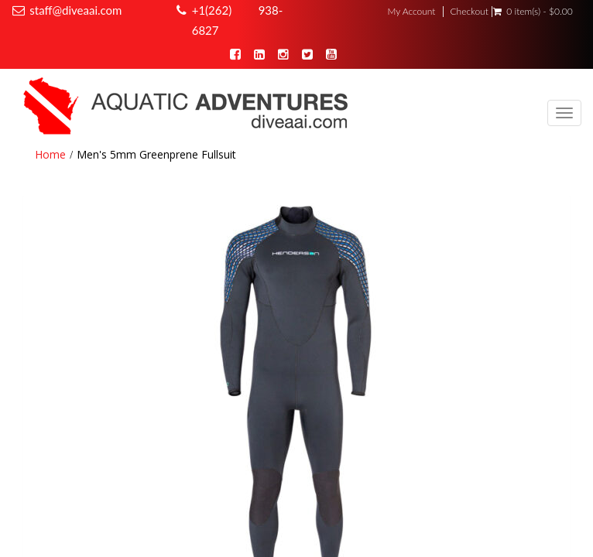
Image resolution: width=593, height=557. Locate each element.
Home (50, 154)
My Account (411, 11)
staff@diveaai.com (75, 10)
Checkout (469, 11)
